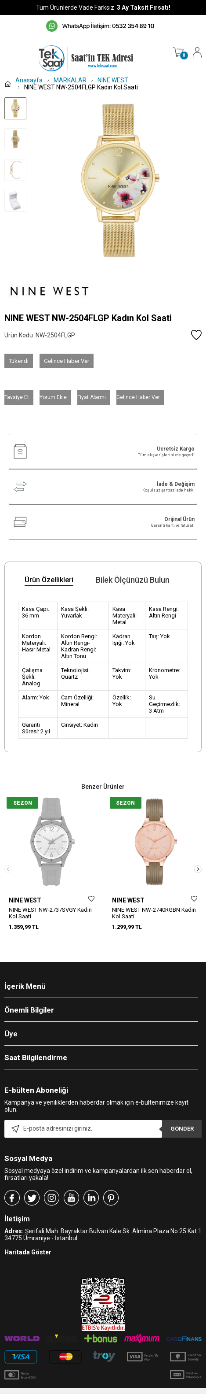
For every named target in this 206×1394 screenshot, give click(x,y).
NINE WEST (25, 900)
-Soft (58, 1390)
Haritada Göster (27, 1242)
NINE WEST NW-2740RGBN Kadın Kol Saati (154, 913)
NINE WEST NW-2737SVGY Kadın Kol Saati (50, 913)
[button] (198, 864)
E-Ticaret (77, 1390)
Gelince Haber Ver (66, 361)
